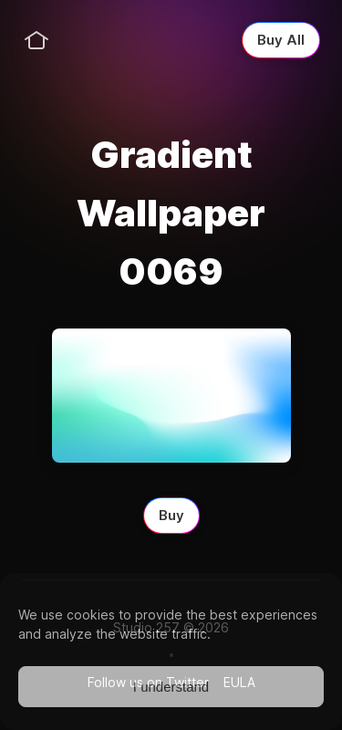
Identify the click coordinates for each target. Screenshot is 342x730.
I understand (171, 686)
